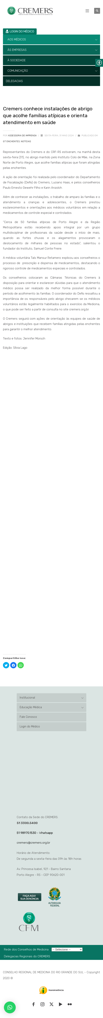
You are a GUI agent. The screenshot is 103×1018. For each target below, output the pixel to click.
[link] (30, 897)
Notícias (26, 141)
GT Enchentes (11, 141)
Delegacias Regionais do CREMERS (27, 956)
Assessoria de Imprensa (22, 135)
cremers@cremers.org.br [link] (33, 842)
